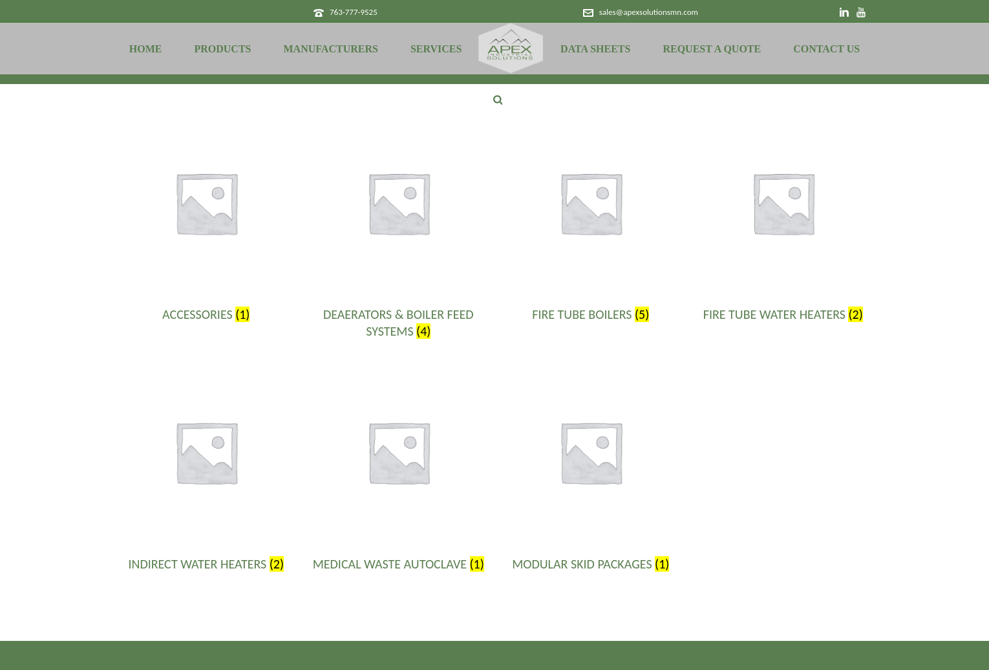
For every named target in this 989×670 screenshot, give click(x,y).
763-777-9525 (354, 12)
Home (145, 48)
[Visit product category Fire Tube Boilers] (590, 223)
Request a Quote (712, 48)
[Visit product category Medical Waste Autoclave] (398, 472)
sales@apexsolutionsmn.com (648, 12)
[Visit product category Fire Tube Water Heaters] (783, 223)
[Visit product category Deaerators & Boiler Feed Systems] (398, 231)
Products (222, 48)
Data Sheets (595, 48)
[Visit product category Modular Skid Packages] (590, 472)
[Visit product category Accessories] (206, 223)
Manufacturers (331, 48)
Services (436, 48)
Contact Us (826, 48)
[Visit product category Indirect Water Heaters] (206, 472)
